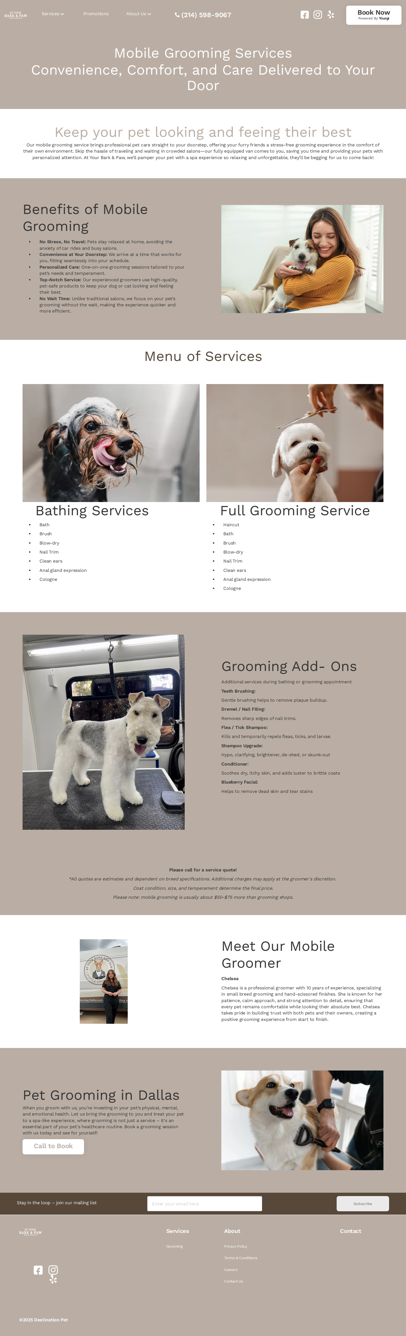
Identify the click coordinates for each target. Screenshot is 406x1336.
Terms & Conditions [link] (240, 1258)
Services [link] (50, 13)
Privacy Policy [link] (235, 1246)
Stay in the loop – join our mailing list (56, 1202)
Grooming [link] (174, 1246)
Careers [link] (230, 1270)
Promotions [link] (95, 13)
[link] (302, 14)
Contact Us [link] (233, 1281)
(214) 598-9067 (206, 15)
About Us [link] (136, 13)
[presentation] (299, 1204)
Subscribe (363, 1203)
